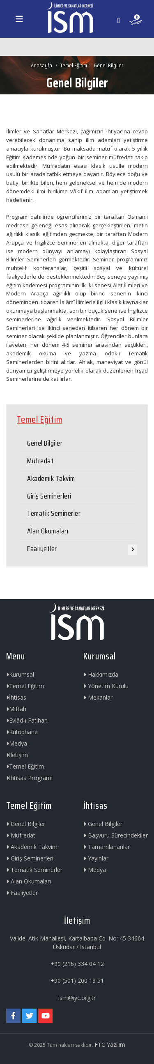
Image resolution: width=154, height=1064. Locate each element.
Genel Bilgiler (44, 443)
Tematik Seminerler (53, 513)
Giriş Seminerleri (49, 496)
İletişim (17, 755)
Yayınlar (95, 858)
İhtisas (16, 697)
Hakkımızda (100, 674)
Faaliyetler (42, 548)
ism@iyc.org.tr (77, 998)
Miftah (16, 709)
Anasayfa (42, 65)
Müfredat (40, 461)
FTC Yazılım (109, 1044)
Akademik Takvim (51, 478)
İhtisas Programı (29, 778)
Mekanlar (98, 697)
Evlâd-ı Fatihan (27, 720)
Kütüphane (22, 732)
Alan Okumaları (47, 531)
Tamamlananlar (106, 847)
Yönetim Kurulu (106, 686)
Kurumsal (20, 674)
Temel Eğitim (73, 65)
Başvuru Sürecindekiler (115, 835)
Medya (16, 743)
